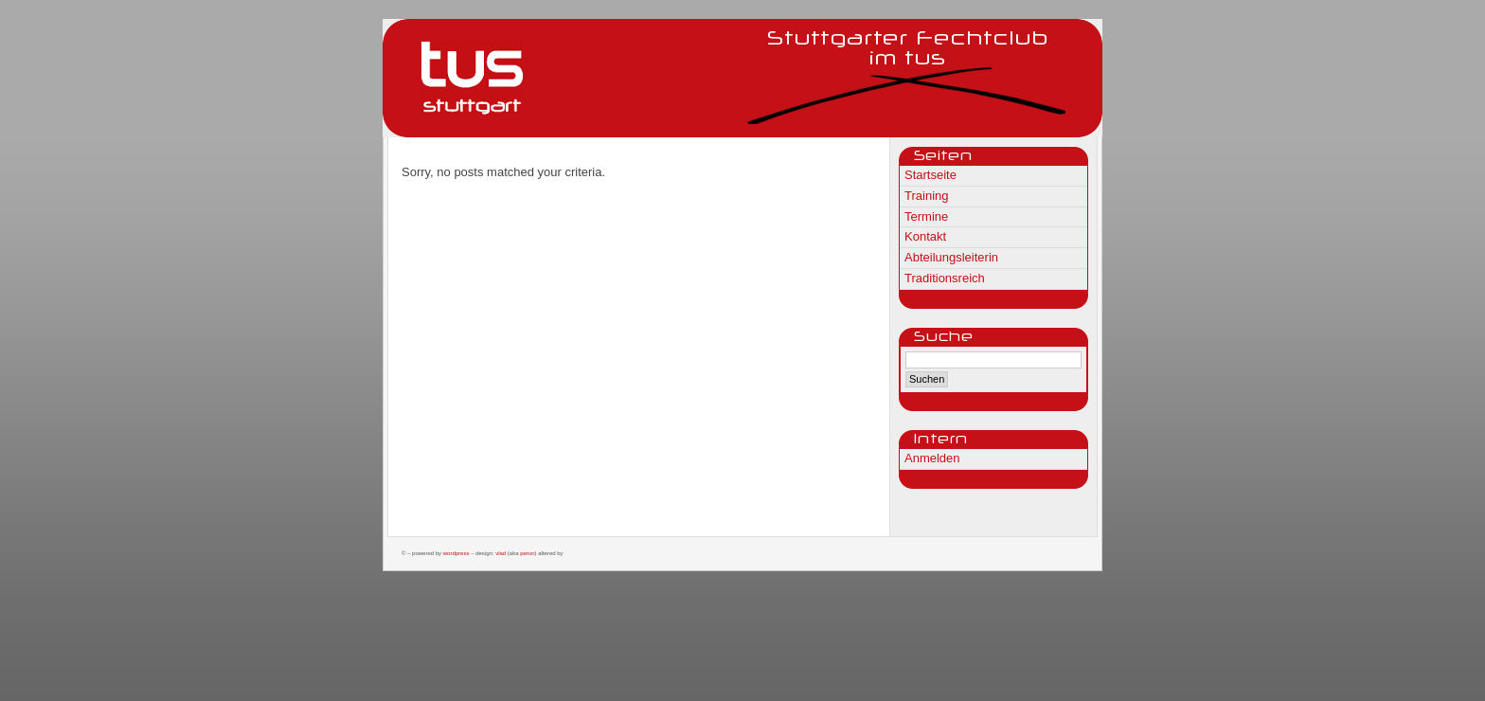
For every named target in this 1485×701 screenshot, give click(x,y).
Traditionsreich (944, 278)
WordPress (456, 553)
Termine (926, 216)
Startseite (930, 175)
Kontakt (925, 236)
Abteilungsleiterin (951, 257)
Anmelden (932, 458)
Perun (527, 553)
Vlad (500, 553)
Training (926, 196)
